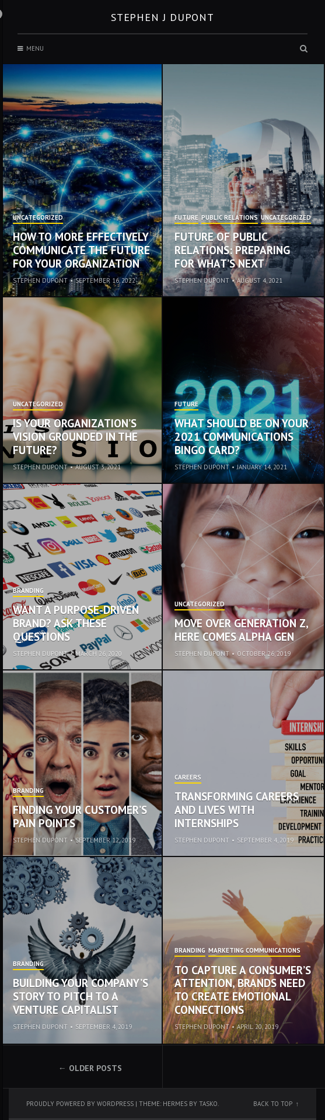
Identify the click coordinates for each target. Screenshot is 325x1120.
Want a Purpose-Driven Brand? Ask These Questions (76, 623)
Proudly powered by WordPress (80, 1104)
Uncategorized (38, 218)
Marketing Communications (254, 950)
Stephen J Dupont (162, 17)
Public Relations (229, 218)
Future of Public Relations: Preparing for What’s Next (232, 250)
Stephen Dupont (40, 280)
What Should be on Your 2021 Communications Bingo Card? (241, 436)
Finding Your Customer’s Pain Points (80, 816)
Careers (187, 777)
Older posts (95, 1068)
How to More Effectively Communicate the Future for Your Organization (81, 250)
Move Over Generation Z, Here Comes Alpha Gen (241, 630)
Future (186, 218)
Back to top (272, 1104)
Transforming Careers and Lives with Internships (236, 809)
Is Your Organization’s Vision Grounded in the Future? (75, 436)
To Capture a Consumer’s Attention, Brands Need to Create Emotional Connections (242, 990)
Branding (28, 591)
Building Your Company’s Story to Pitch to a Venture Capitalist (80, 996)
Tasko (208, 1104)
